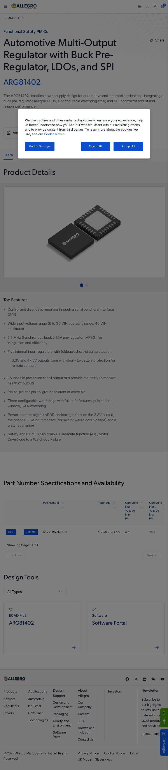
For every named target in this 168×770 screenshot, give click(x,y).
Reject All (95, 146)
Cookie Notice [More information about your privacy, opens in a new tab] (54, 134)
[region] (84, 134)
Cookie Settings (40, 146)
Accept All (128, 146)
